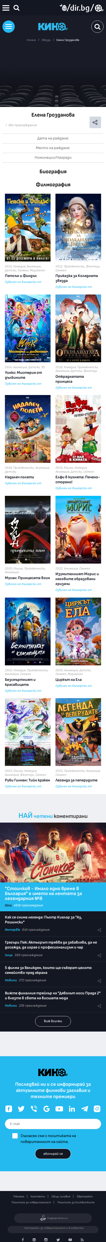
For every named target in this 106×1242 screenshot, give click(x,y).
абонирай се (53, 1154)
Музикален (37, 270)
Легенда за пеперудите (76, 780)
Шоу (8, 905)
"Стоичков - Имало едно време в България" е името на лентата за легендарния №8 (43, 893)
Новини (11, 980)
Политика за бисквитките (75, 1202)
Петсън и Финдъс (21, 276)
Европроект (85, 1196)
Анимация (33, 266)
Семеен (23, 270)
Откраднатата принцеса (69, 379)
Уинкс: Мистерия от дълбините (23, 375)
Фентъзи (93, 266)
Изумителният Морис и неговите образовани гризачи (77, 579)
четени (43, 816)
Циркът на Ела (68, 679)
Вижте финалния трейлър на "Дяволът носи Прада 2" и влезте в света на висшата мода (53, 995)
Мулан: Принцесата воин (27, 578)
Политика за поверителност (31, 1202)
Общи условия (61, 1196)
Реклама (18, 1196)
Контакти (38, 1196)
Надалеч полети (19, 477)
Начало (31, 40)
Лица (9, 955)
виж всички (53, 1021)
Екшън (68, 468)
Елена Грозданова (67, 40)
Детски (10, 270)
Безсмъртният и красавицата (20, 682)
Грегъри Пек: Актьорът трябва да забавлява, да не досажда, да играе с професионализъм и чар (51, 945)
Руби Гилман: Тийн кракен (27, 780)
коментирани (71, 816)
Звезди (46, 40)
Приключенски (74, 266)
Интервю (12, 930)
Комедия (19, 266)
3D (43, 367)
